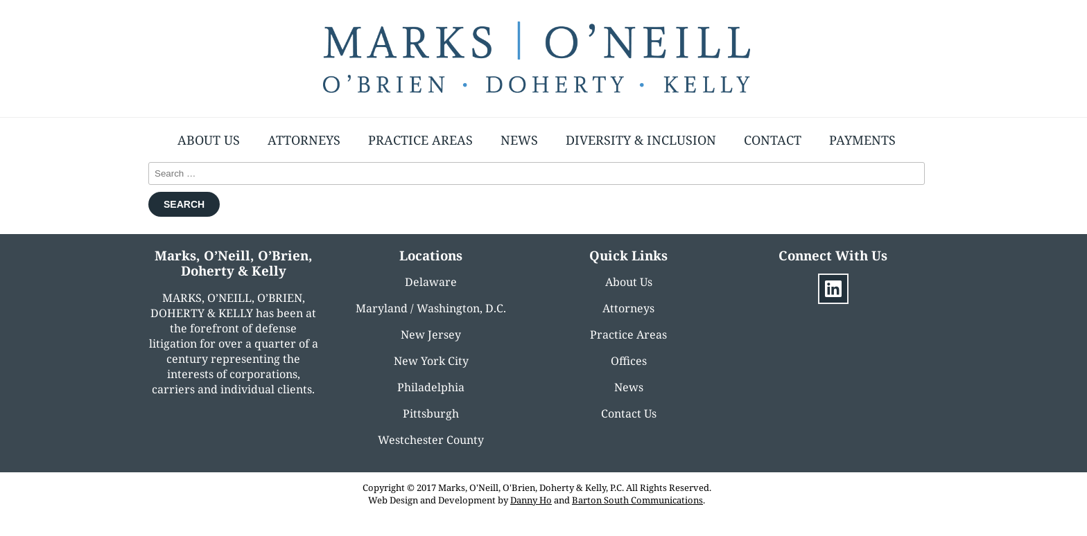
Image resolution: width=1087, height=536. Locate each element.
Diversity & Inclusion (641, 140)
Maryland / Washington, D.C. (431, 308)
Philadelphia (430, 387)
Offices (629, 360)
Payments (862, 140)
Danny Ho (531, 500)
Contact (772, 140)
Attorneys (304, 140)
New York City (431, 360)
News (519, 140)
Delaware (431, 281)
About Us (208, 140)
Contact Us (628, 413)
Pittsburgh (431, 413)
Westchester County (431, 439)
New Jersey (431, 334)
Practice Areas (420, 140)
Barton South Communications (637, 500)
